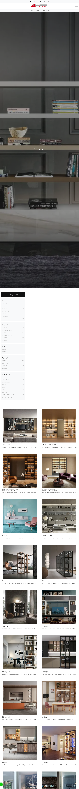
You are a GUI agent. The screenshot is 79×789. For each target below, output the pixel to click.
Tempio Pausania (7, 397)
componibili (5, 363)
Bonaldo (4, 303)
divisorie (4, 365)
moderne (4, 351)
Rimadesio (5, 316)
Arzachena (5, 377)
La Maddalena (6, 382)
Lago (3, 306)
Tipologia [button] (5, 358)
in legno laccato (7, 335)
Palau (3, 389)
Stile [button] (3, 346)
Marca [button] (4, 301)
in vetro (4, 340)
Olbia (3, 387)
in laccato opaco (7, 330)
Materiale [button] (5, 325)
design (4, 349)
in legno (4, 332)
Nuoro (4, 384)
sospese (4, 368)
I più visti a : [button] (6, 374)
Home (31, 10)
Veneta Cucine (6, 318)
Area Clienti (34, 1)
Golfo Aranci (5, 379)
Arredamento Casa (39, 10)
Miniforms (5, 308)
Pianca (4, 313)
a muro (4, 360)
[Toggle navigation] (76, 6)
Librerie (47, 10)
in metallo (5, 337)
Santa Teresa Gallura (8, 394)
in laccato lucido (7, 327)
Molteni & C (5, 311)
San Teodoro (5, 392)
